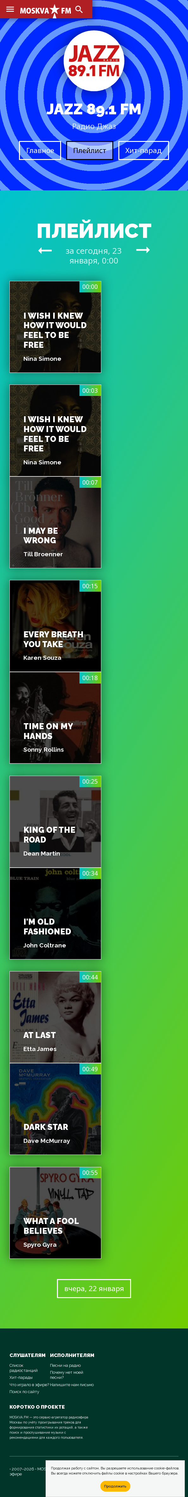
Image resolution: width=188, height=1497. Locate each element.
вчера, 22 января (94, 1288)
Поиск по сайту (24, 1391)
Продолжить (115, 1486)
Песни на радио (65, 1365)
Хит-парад (143, 150)
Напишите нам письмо (72, 1384)
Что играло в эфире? (29, 1384)
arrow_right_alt (45, 250)
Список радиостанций (23, 1368)
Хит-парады (21, 1377)
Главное (40, 150)
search (79, 9)
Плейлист (89, 150)
